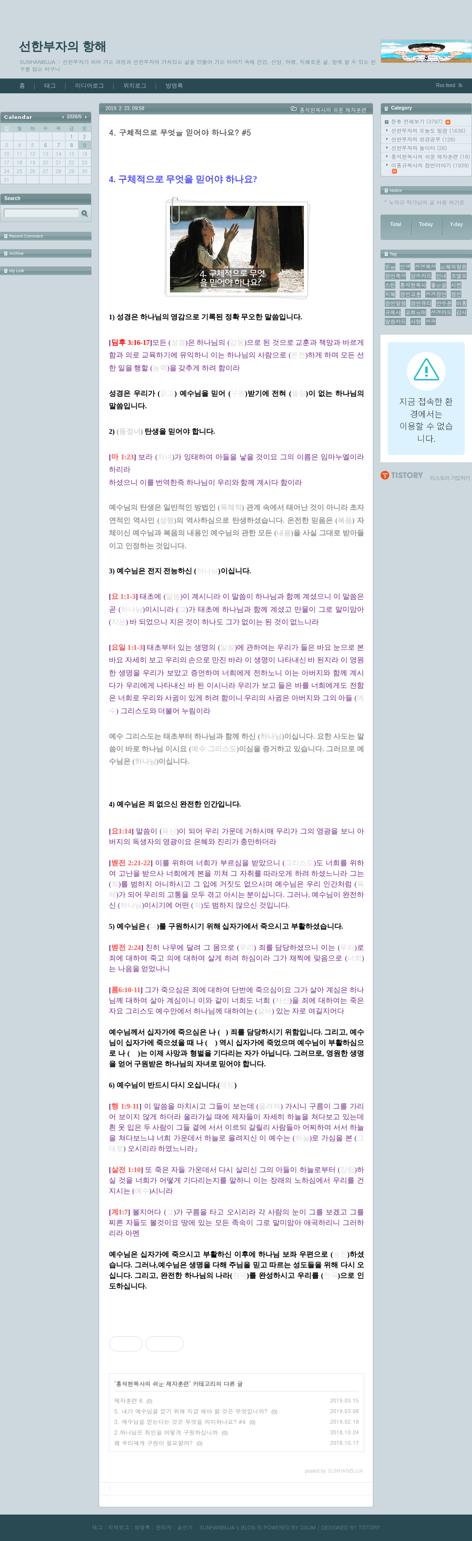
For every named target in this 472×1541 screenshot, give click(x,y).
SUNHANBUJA (217, 1527)
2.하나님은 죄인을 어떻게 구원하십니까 (166, 1432)
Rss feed (445, 85)
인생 (405, 266)
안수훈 (444, 303)
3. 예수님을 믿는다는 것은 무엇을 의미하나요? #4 (180, 1421)
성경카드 (441, 312)
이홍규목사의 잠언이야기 (430, 168)
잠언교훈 (410, 294)
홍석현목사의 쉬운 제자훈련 (430, 156)
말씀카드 (395, 321)
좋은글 (438, 285)
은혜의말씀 (453, 266)
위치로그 (134, 85)
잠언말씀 (395, 303)
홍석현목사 (413, 285)
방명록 (174, 85)
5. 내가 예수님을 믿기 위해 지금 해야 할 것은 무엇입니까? (191, 1411)
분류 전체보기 (420, 121)
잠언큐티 (421, 303)
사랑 (415, 321)
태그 (50, 85)
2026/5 (74, 116)
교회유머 (415, 312)
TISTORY (369, 1527)
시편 (456, 285)
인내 (441, 275)
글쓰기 (185, 1527)
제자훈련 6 (128, 1400)
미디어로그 (89, 85)
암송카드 (421, 275)
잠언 (456, 294)
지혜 (390, 294)
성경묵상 (425, 266)
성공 (430, 321)
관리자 (163, 1527)
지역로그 (118, 1527)
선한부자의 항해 (62, 46)
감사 (461, 312)
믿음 (390, 266)
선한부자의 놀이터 (419, 148)
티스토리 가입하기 (450, 477)
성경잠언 (435, 294)
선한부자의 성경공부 (423, 139)
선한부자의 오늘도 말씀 (428, 130)
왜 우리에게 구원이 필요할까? (153, 1443)
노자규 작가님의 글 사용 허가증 (427, 202)
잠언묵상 (395, 275)
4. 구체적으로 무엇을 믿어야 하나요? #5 (180, 132)
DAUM (307, 1527)
